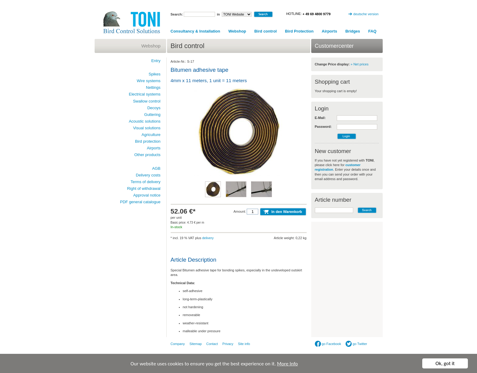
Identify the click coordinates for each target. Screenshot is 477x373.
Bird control (265, 31)
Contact (212, 344)
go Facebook (328, 344)
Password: (323, 126)
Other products (147, 154)
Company (178, 344)
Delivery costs (148, 175)
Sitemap (196, 344)
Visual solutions (146, 128)
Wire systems (149, 80)
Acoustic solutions (144, 121)
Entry (155, 60)
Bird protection (148, 141)
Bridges (352, 31)
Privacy (227, 344)
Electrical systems (144, 94)
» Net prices (360, 64)
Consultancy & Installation (195, 31)
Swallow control (146, 101)
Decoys (153, 108)
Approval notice (147, 195)
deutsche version (365, 14)
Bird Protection (299, 31)
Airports (329, 31)
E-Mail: (320, 118)
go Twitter (356, 344)
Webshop (237, 31)
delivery (208, 238)
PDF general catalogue (140, 202)
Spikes (154, 74)
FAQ (372, 31)
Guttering (152, 114)
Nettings (153, 87)
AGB (156, 168)
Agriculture (150, 134)
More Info (287, 364)
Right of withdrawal (144, 188)
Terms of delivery (145, 182)
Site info (244, 344)
